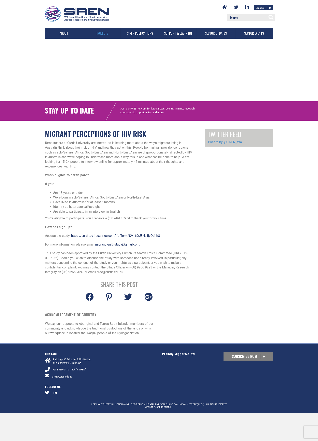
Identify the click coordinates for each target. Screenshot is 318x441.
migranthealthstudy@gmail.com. (117, 272)
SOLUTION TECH (164, 435)
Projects (102, 33)
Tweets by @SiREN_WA (225, 170)
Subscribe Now (248, 384)
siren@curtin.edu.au (62, 404)
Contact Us (263, 7)
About (64, 33)
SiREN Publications (140, 33)
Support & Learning (178, 33)
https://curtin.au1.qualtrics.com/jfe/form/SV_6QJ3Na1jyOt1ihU (115, 264)
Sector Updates (216, 33)
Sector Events (254, 33)
